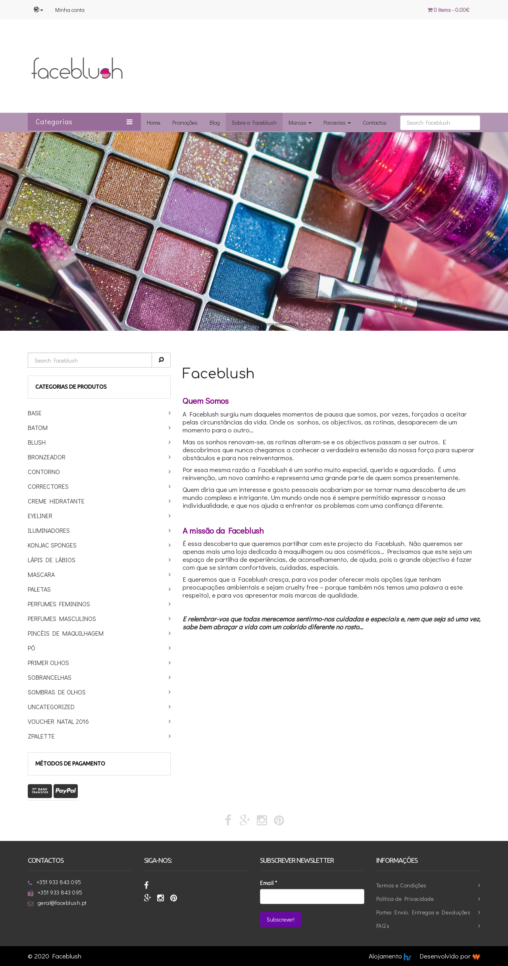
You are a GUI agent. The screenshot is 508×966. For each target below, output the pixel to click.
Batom (38, 427)
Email (268, 883)
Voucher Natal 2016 (58, 721)
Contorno (44, 471)
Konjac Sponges (52, 545)
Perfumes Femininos (59, 604)
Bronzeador (46, 457)
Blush (37, 442)
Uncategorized (51, 706)
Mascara (41, 574)
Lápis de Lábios (51, 559)
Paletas (39, 589)
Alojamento (390, 955)
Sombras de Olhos (57, 692)
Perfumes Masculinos (62, 618)
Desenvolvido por (449, 955)
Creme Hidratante (56, 501)
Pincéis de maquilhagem (66, 633)
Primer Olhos (48, 662)
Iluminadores (49, 530)
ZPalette (41, 736)
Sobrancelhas (49, 677)
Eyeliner (40, 515)
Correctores (48, 486)
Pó (31, 648)
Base (35, 413)
